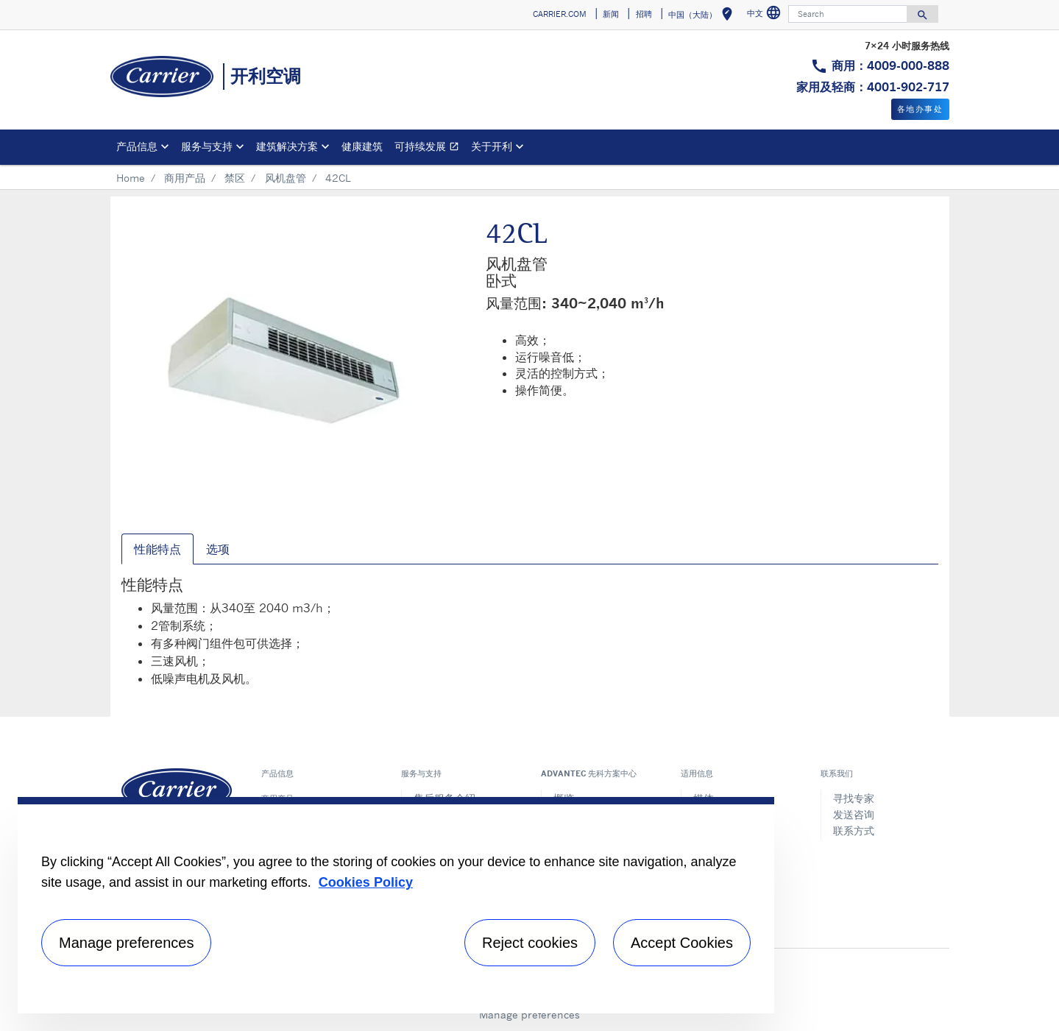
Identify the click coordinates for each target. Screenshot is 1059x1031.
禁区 (234, 177)
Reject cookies (530, 943)
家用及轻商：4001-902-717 (872, 86)
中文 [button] (765, 15)
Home (130, 177)
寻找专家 (853, 798)
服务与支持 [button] (207, 146)
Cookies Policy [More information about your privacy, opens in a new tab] (366, 882)
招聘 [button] (644, 14)
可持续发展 (429, 148)
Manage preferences (529, 1014)
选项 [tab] (218, 549)
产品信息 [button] (136, 146)
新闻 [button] (611, 14)
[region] (396, 905)
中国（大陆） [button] (703, 16)
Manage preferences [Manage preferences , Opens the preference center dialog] (126, 943)
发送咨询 (853, 814)
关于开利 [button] (491, 146)
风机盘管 (285, 177)
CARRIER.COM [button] (560, 14)
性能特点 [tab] (157, 549)
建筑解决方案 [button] (287, 146)
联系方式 (853, 830)
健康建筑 (362, 146)
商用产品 (184, 177)
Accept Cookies (682, 943)
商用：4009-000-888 (890, 65)
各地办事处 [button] (920, 109)
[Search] (847, 14)
